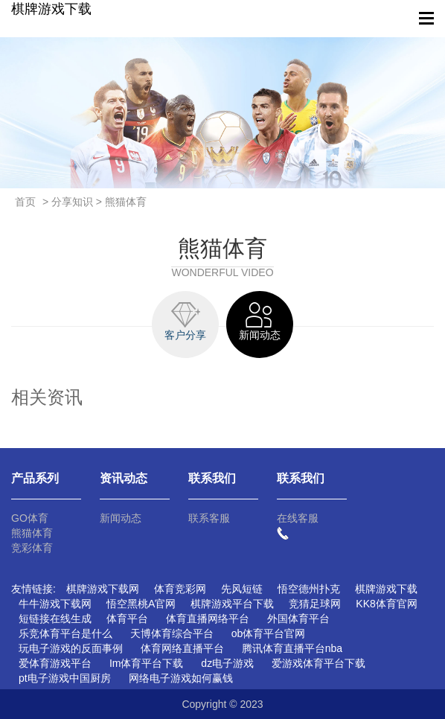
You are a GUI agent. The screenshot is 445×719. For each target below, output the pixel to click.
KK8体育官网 (386, 604)
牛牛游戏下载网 (55, 604)
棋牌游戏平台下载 (232, 604)
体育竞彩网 (180, 589)
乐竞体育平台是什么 (65, 633)
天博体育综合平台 (172, 633)
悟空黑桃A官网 (141, 604)
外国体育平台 (298, 618)
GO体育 (29, 518)
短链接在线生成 (55, 618)
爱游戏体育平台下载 (318, 663)
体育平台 (127, 618)
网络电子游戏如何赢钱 (181, 678)
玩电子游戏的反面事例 (71, 648)
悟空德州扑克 (309, 589)
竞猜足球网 (315, 604)
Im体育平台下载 (146, 663)
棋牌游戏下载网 (102, 589)
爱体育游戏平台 (55, 663)
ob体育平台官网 (268, 633)
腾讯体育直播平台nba (292, 648)
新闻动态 (120, 518)
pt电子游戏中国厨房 (65, 678)
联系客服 (209, 518)
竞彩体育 (32, 548)
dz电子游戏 (227, 663)
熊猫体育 (32, 533)
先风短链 (242, 589)
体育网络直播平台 (182, 648)
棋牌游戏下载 (51, 8)
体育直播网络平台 (207, 618)
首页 (25, 202)
